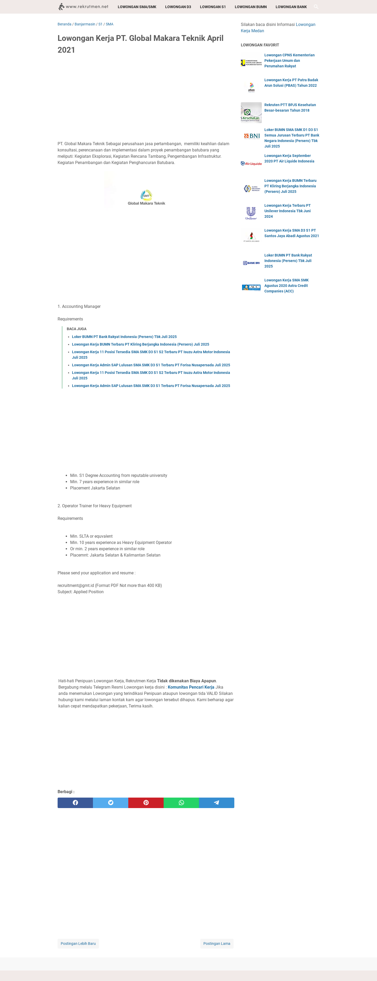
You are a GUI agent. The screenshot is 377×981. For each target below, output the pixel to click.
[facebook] (75, 803)
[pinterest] (146, 803)
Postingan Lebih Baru (78, 943)
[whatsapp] (181, 803)
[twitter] (110, 803)
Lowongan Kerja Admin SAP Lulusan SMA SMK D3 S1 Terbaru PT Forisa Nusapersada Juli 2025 (151, 365)
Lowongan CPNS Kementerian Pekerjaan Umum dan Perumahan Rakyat (289, 60)
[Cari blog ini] (316, 7)
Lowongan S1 (213, 7)
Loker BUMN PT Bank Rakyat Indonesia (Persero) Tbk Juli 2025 (124, 337)
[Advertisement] (146, 98)
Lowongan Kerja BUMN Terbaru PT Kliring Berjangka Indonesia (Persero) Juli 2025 (140, 344)
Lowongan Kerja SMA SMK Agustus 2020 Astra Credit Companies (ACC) (286, 285)
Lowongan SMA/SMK (137, 7)
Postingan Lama (216, 943)
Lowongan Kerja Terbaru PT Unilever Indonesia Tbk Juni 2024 (287, 211)
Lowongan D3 (178, 7)
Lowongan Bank (291, 7)
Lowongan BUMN (251, 7)
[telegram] (216, 803)
